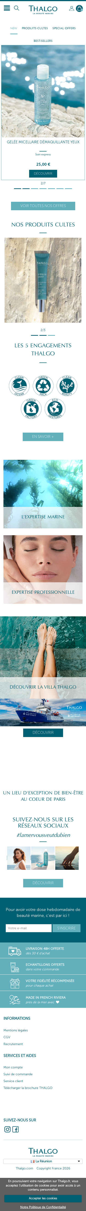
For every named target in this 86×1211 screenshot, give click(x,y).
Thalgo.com (24, 1168)
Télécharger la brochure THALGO (28, 1088)
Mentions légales (15, 1030)
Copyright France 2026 (53, 1168)
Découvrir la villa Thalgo (43, 687)
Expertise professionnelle (43, 592)
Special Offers (64, 28)
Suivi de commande (18, 1074)
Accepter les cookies (43, 1198)
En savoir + (43, 436)
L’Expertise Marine (43, 517)
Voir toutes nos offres (43, 206)
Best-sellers (43, 41)
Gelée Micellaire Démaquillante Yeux (43, 142)
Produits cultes (35, 28)
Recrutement (13, 1044)
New (13, 28)
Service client (13, 1081)
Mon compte (13, 1067)
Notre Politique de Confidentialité (43, 1207)
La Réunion (44, 1161)
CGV (6, 1037)
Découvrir (43, 174)
